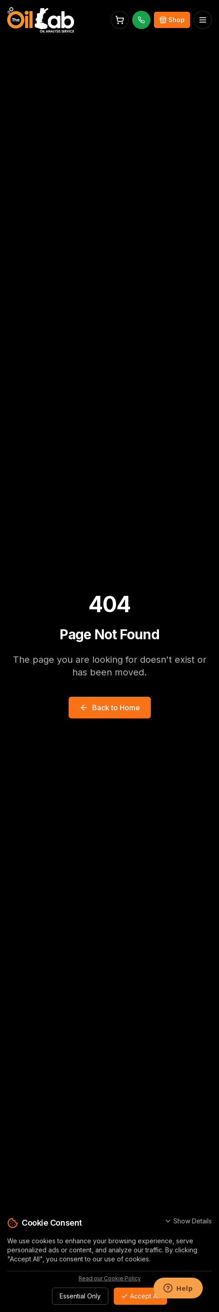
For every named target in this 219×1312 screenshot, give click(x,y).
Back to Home (109, 707)
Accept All (140, 1296)
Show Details (188, 1221)
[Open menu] (203, 20)
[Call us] (141, 20)
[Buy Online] (172, 20)
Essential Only (80, 1296)
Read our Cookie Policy (110, 1278)
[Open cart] (120, 20)
